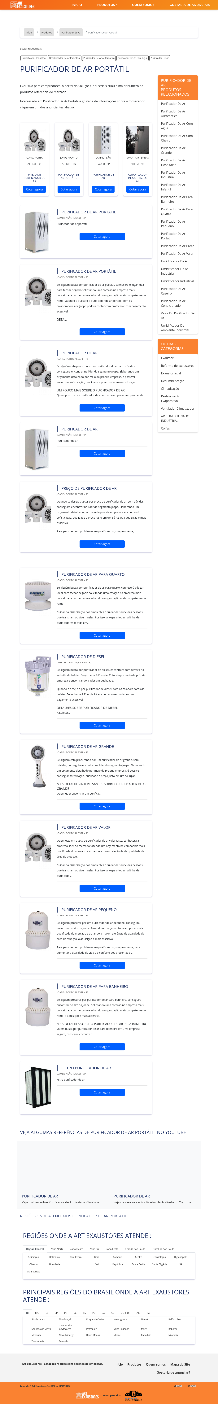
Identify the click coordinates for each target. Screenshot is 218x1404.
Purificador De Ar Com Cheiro (177, 138)
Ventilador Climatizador (177, 408)
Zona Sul (94, 1249)
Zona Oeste (76, 1249)
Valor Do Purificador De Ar (177, 315)
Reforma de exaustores (177, 366)
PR (65, 1313)
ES (47, 1313)
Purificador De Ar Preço (177, 246)
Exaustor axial (171, 373)
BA (103, 1313)
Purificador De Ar (159, 58)
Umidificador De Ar (174, 261)
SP (56, 1313)
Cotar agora (34, 189)
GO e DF (125, 1313)
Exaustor (167, 358)
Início (119, 1364)
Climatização (170, 388)
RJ (27, 1313)
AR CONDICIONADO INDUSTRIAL (175, 418)
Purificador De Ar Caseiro (173, 291)
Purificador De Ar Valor (177, 253)
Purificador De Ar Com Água (132, 58)
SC (75, 1313)
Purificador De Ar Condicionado (173, 303)
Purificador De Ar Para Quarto (177, 211)
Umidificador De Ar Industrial (64, 58)
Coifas (165, 428)
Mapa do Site (180, 1364)
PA (148, 1313)
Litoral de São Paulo (163, 1249)
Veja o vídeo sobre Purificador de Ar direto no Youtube (60, 1202)
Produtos (106, 4)
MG (37, 1313)
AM (138, 1313)
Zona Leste (112, 1249)
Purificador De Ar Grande (173, 150)
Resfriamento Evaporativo (170, 398)
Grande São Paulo (135, 1249)
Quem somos (143, 4)
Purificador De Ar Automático (99, 58)
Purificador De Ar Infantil (173, 187)
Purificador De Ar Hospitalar (173, 162)
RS (84, 1313)
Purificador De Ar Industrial (173, 174)
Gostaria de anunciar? (190, 4)
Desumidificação (173, 381)
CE (112, 1313)
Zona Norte (56, 1249)
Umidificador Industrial (34, 58)
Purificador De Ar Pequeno (173, 223)
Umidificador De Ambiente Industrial (175, 327)
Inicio (77, 4)
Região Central (35, 1249)
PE (93, 1313)
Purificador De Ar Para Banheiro (177, 199)
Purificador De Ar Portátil (173, 236)
